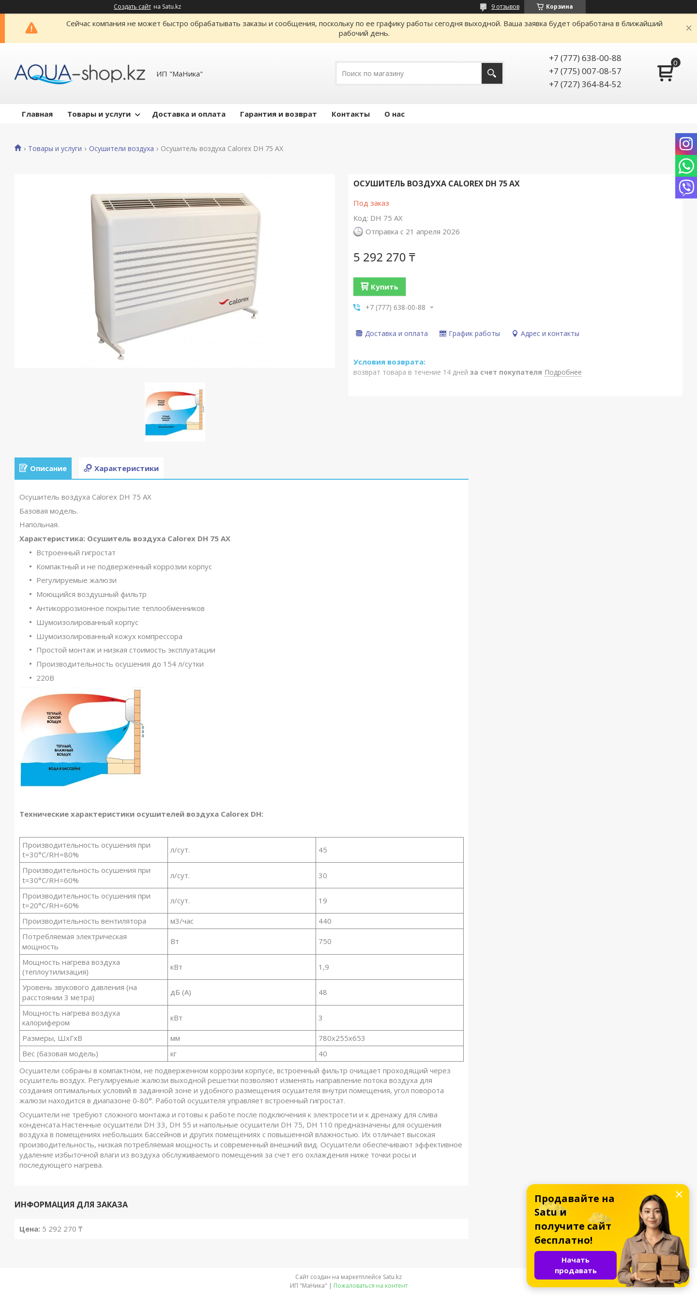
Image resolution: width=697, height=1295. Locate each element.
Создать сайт (132, 6)
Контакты (351, 114)
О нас (394, 114)
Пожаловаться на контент (370, 1285)
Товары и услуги (99, 114)
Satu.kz (392, 1277)
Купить (384, 286)
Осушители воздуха (121, 148)
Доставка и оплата (189, 114)
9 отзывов (505, 6)
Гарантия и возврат (278, 114)
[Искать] (492, 73)
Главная (37, 114)
